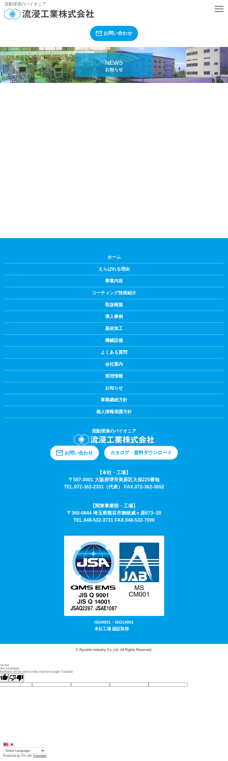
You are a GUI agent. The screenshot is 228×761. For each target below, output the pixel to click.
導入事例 (114, 316)
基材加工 (114, 328)
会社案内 (114, 364)
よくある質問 (114, 352)
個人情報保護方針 (114, 411)
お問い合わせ (114, 33)
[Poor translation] (16, 677)
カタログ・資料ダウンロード (141, 452)
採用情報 (114, 375)
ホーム (114, 257)
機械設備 (114, 340)
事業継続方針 (114, 399)
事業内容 (114, 280)
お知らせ (114, 387)
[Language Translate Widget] (24, 750)
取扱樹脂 (114, 304)
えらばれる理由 (114, 268)
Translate (33, 755)
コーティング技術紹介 (114, 292)
